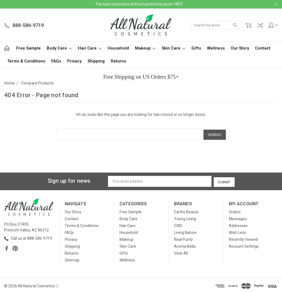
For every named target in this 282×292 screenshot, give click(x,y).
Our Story (240, 48)
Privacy (74, 61)
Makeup (145, 48)
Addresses (238, 223)
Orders (235, 210)
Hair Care (90, 48)
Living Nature (185, 230)
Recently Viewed (243, 237)
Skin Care (173, 48)
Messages (238, 216)
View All (181, 251)
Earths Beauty (186, 210)
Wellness (216, 48)
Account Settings (244, 244)
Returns (118, 61)
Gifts (196, 48)
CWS (178, 223)
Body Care (59, 48)
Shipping (96, 61)
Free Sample (28, 48)
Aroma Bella (185, 244)
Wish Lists (237, 230)
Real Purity (183, 237)
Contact (262, 48)
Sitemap (72, 258)
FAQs (56, 61)
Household (118, 48)
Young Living (185, 216)
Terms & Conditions (26, 61)
